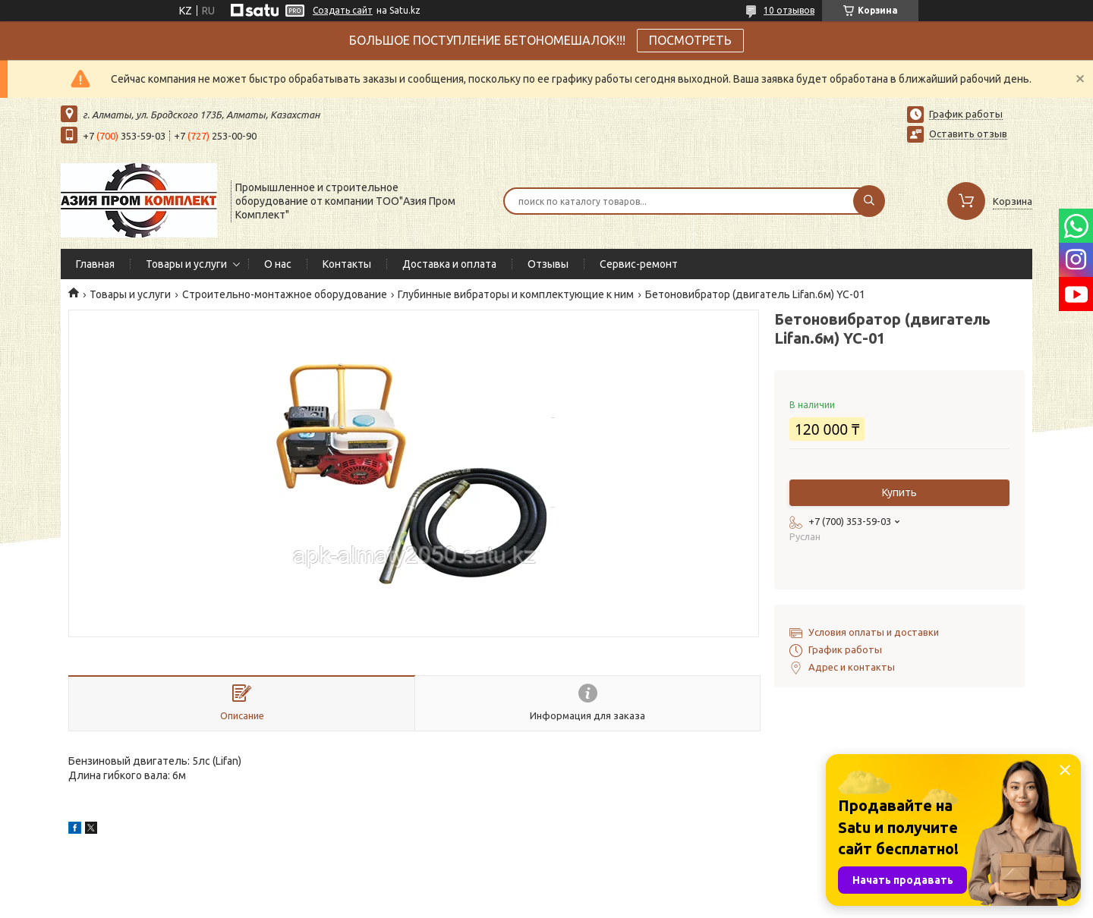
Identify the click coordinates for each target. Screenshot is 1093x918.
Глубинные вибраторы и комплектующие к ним (516, 294)
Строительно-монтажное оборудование (284, 294)
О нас (277, 264)
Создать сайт (343, 10)
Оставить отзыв (968, 133)
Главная (95, 264)
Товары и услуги (186, 264)
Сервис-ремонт (639, 264)
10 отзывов (789, 10)
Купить (899, 492)
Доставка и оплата (449, 264)
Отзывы (548, 264)
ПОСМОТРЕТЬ (690, 40)
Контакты (347, 264)
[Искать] (869, 201)
